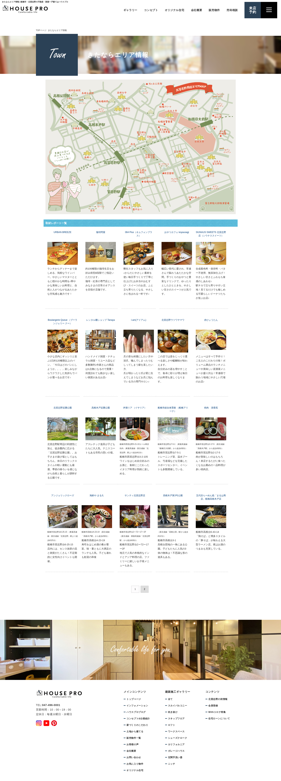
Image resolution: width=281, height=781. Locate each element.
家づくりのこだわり (137, 725)
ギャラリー (130, 10)
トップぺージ (134, 699)
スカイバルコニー (177, 705)
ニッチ (171, 764)
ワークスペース (176, 731)
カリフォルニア (176, 744)
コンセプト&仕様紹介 (138, 718)
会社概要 (196, 10)
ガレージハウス (176, 751)
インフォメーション (137, 705)
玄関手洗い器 (175, 757)
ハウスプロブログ (136, 712)
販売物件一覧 (134, 738)
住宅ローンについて (219, 718)
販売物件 (214, 10)
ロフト (171, 725)
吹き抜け (173, 712)
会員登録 (213, 705)
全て (170, 699)
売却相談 (232, 10)
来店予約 (252, 10)
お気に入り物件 (135, 764)
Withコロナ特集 (217, 712)
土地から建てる (135, 731)
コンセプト (151, 10)
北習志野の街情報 (218, 699)
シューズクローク (177, 738)
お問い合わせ (134, 757)
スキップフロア (176, 718)
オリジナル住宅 (174, 10)
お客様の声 (133, 744)
